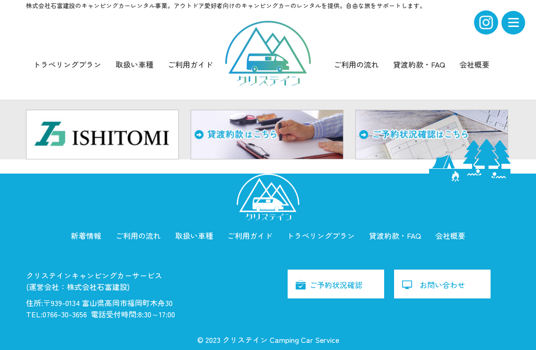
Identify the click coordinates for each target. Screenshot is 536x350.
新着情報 (86, 235)
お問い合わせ (442, 284)
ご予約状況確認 (335, 284)
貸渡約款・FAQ (419, 64)
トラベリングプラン (67, 64)
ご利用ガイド (190, 64)
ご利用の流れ (356, 64)
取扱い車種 (134, 64)
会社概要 (474, 64)
